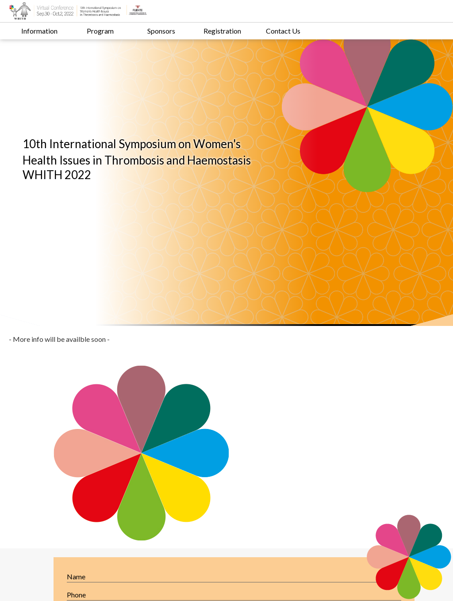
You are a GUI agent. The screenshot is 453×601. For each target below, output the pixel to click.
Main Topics (151, 487)
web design (328, 587)
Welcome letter (65, 487)
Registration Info (68, 496)
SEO (361, 587)
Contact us (149, 496)
